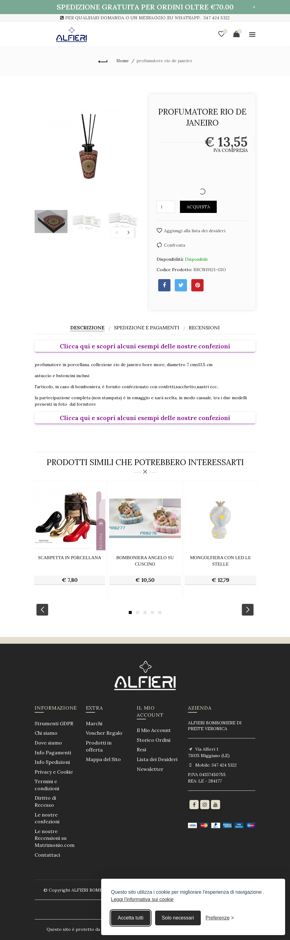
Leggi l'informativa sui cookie (142, 899)
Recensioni (204, 327)
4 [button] (152, 612)
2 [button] (137, 612)
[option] (51, 221)
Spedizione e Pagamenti (146, 327)
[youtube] (215, 804)
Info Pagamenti (53, 752)
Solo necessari (178, 917)
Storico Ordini (153, 740)
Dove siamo (48, 743)
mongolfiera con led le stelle (220, 561)
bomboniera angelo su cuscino (145, 561)
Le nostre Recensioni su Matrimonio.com (54, 838)
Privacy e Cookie (54, 772)
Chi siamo (46, 733)
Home (122, 60)
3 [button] (145, 612)
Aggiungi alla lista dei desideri (194, 230)
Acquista (198, 207)
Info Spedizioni (52, 762)
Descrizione (87, 327)
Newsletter (150, 769)
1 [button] (130, 612)
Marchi (94, 723)
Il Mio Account (154, 730)
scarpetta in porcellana (69, 557)
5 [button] (159, 612)
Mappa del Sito (103, 759)
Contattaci (47, 855)
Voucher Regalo (104, 733)
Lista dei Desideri (157, 759)
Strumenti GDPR (54, 723)
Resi (141, 749)
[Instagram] (204, 804)
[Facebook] (194, 804)
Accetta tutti (130, 917)
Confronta (174, 245)
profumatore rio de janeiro (164, 60)
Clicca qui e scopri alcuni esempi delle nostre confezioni (145, 346)
